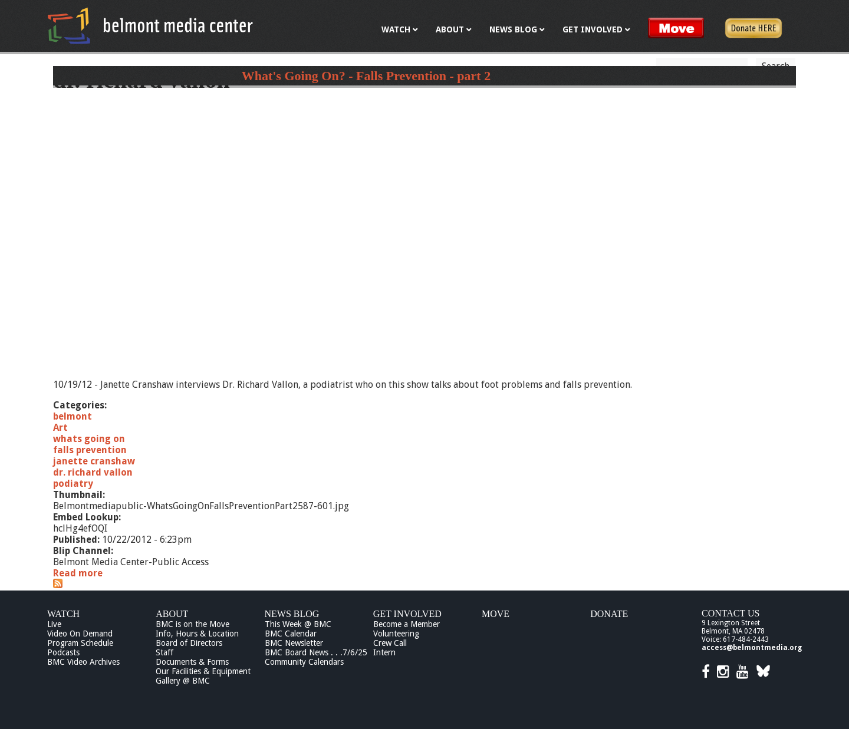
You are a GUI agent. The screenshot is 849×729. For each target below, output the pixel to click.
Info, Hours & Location (197, 633)
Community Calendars (304, 662)
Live (54, 624)
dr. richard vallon (93, 472)
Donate (609, 614)
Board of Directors (189, 643)
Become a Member (406, 624)
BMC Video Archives (83, 662)
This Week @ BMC (298, 624)
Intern (384, 652)
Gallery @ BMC (183, 680)
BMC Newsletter (294, 643)
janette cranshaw (94, 461)
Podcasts (63, 652)
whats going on (89, 438)
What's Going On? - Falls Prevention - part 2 (366, 75)
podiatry (73, 483)
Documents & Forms (192, 662)
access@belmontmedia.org (752, 648)
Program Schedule (80, 643)
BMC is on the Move (192, 624)
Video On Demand (80, 633)
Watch (63, 614)
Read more (78, 573)
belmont (72, 416)
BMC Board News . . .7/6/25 (316, 652)
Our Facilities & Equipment (203, 671)
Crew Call (390, 643)
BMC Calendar (291, 633)
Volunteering (396, 633)
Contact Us (730, 613)
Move (495, 614)
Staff (164, 652)
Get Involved (407, 614)
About (172, 614)
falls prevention (90, 450)
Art (60, 427)
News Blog (292, 614)
